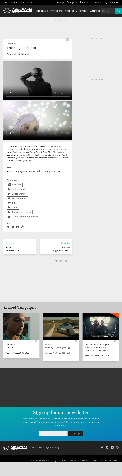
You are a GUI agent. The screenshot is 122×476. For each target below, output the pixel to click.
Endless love (12, 250)
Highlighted (41, 10)
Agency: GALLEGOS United (17, 353)
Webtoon (11, 43)
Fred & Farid (22, 54)
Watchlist (95, 10)
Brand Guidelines (109, 460)
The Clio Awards (10, 2)
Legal (95, 460)
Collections (82, 10)
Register (72, 2)
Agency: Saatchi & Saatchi (97, 356)
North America (17, 198)
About (74, 460)
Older (65, 243)
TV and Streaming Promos (23, 216)
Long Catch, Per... (60, 250)
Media (13, 207)
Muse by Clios (27, 2)
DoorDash (10, 344)
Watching (101, 2)
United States (16, 193)
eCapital (49, 344)
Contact (63, 460)
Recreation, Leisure (19, 212)
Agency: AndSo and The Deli (57, 353)
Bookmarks (86, 2)
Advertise (84, 460)
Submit (114, 2)
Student (69, 10)
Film (12, 203)
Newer (10, 243)
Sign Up (76, 433)
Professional (56, 10)
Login (60, 2)
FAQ (54, 460)
